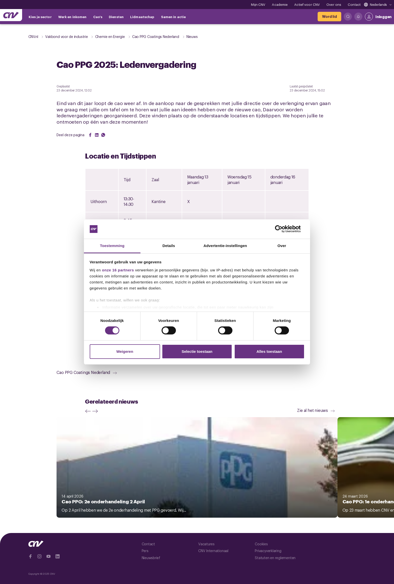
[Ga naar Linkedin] (57, 556)
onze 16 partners (118, 270)
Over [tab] (281, 246)
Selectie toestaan (197, 351)
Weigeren (124, 351)
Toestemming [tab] (112, 246)
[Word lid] (329, 16)
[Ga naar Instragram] (39, 556)
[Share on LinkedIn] (97, 135)
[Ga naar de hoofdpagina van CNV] (11, 15)
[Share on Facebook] (90, 135)
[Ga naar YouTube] (48, 556)
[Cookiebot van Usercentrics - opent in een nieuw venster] (283, 229)
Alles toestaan (269, 351)
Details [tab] (169, 246)
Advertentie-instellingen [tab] (225, 246)
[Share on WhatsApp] (103, 135)
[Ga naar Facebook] (30, 556)
